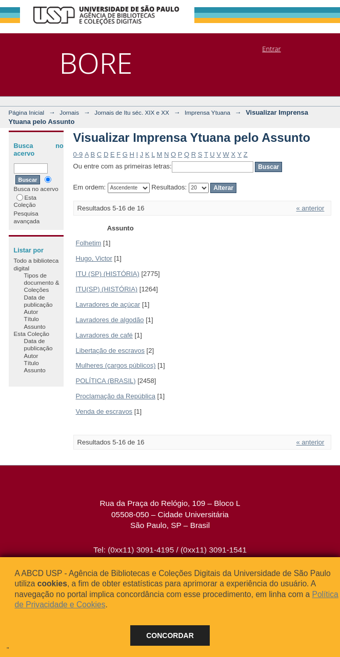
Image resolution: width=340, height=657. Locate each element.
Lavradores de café (104, 335)
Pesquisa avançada (27, 217)
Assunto (35, 326)
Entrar (271, 48)
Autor (31, 311)
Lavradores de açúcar (108, 304)
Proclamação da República (115, 396)
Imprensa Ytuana (207, 112)
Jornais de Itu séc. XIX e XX (131, 112)
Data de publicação (38, 301)
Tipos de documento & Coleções (41, 282)
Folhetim (89, 243)
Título (31, 318)
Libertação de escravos (110, 350)
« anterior (310, 208)
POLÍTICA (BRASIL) (106, 381)
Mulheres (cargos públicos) (116, 365)
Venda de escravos (104, 411)
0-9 (78, 154)
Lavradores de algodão (110, 320)
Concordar (170, 635)
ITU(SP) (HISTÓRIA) (107, 289)
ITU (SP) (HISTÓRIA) (107, 274)
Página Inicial (27, 112)
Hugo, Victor (94, 258)
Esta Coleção (25, 201)
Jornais (69, 112)
